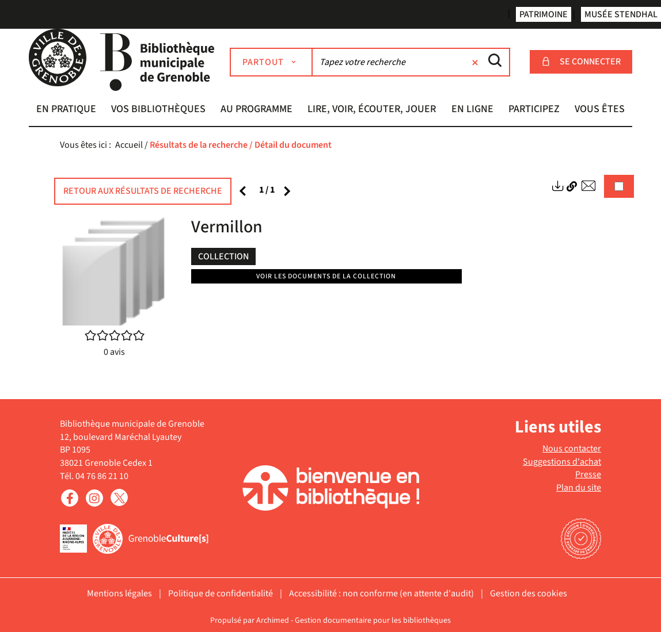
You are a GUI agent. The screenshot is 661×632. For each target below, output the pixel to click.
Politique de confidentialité (220, 593)
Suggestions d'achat (562, 461)
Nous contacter (571, 448)
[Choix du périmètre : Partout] (271, 62)
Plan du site (578, 487)
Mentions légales (119, 593)
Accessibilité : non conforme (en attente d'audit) (381, 593)
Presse (588, 474)
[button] (66, 110)
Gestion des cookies (528, 593)
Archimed (272, 620)
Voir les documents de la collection (326, 276)
